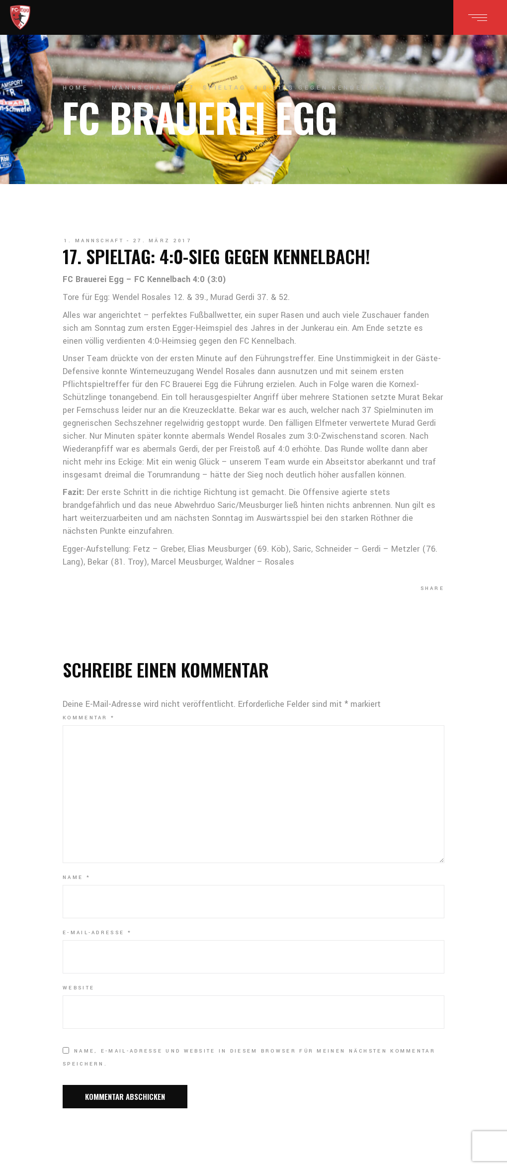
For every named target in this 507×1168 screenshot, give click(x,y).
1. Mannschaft (135, 88)
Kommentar (89, 718)
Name (76, 877)
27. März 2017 (162, 240)
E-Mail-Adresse (97, 933)
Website (78, 988)
